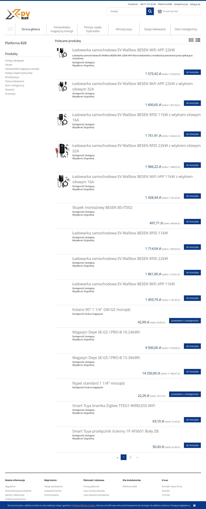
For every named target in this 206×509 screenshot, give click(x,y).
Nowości (9, 89)
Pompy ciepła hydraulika (18, 73)
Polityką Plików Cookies (83, 505)
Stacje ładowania (14, 81)
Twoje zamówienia (53, 486)
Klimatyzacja (12, 77)
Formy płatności (91, 486)
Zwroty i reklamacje (14, 494)
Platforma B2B (15, 43)
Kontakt (166, 490)
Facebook (133, 4)
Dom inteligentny (14, 85)
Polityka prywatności (15, 499)
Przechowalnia (51, 494)
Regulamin (10, 486)
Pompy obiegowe (14, 60)
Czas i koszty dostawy (94, 490)
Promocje (10, 93)
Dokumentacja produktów (18, 490)
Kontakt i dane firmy (172, 486)
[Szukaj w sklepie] (127, 11)
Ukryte (8, 64)
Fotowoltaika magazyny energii (22, 68)
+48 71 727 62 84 (148, 4)
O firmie (166, 494)
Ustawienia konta (52, 490)
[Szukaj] (150, 11)
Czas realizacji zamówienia (96, 494)
